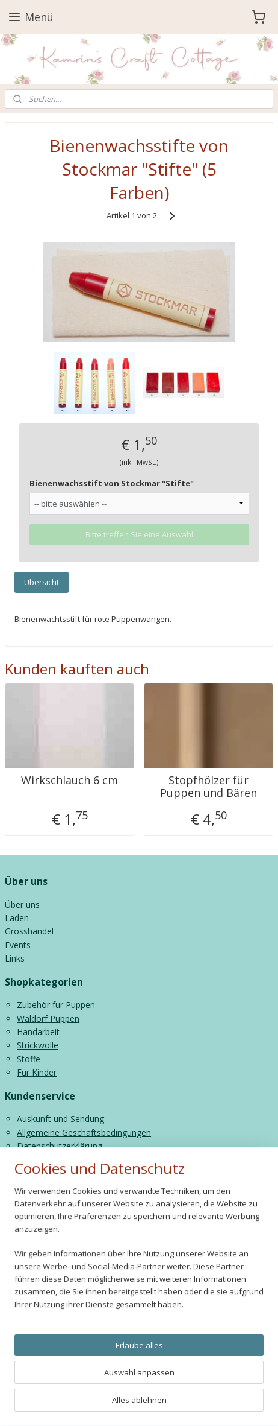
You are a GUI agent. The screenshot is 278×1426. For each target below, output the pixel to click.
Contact (32, 1159)
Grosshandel (29, 931)
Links (15, 958)
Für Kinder (37, 1072)
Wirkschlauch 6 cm (69, 780)
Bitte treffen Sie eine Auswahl (139, 534)
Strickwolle (37, 1045)
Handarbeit (38, 1032)
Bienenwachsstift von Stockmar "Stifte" (111, 483)
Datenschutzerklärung (59, 1146)
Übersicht (41, 582)
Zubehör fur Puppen (56, 1004)
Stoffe (28, 1059)
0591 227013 (68, 1260)
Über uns (22, 904)
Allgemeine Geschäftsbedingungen (84, 1132)
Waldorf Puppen (48, 1018)
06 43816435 (153, 1260)
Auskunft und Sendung (60, 1118)
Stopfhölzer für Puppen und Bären (208, 787)
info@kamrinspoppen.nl (78, 1273)
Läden (17, 918)
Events (18, 945)
